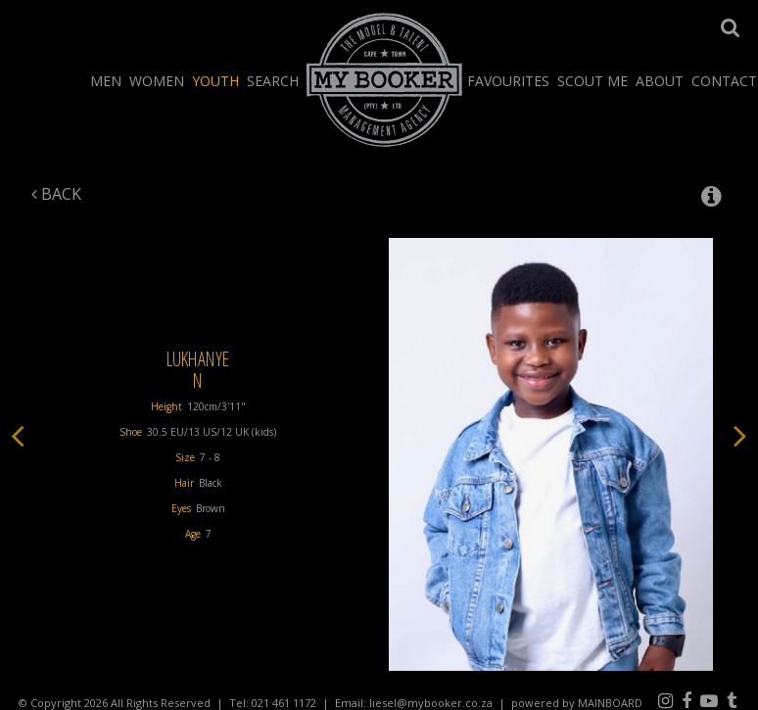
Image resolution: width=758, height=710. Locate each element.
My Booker (384, 79)
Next (740, 434)
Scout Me (592, 80)
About (660, 80)
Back (56, 194)
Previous (17, 434)
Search (273, 80)
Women (156, 80)
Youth (215, 80)
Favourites (508, 80)
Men (105, 80)
